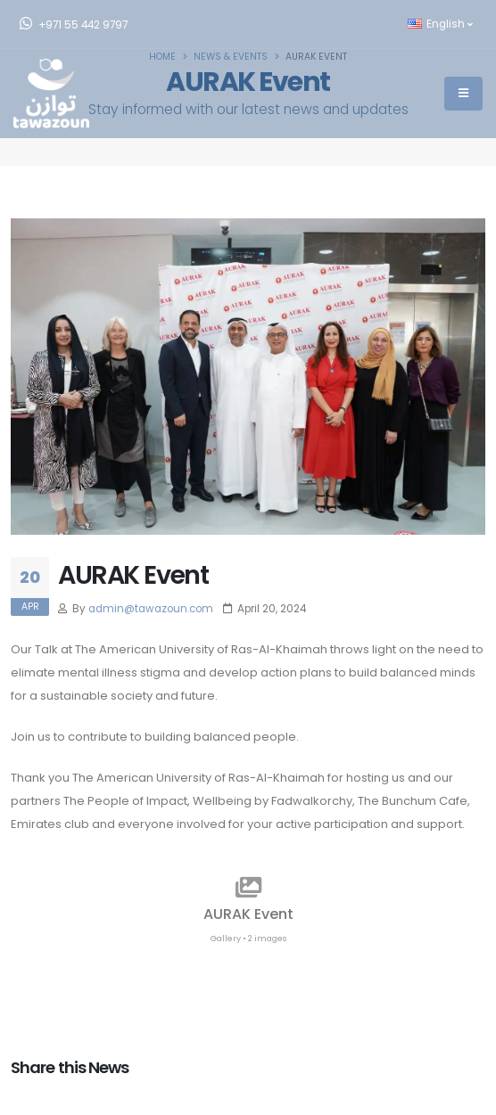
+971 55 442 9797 (74, 24)
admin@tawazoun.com (150, 609)
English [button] (440, 24)
